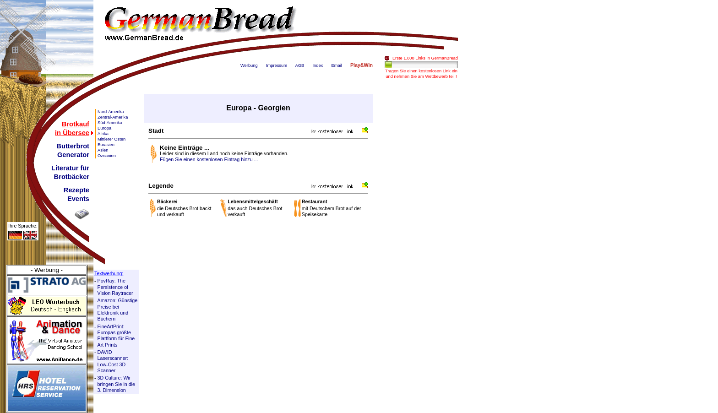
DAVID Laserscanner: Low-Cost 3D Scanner (113, 361)
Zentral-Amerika (113, 117)
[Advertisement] (421, 231)
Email (336, 65)
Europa (104, 128)
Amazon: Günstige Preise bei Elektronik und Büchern (118, 309)
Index (317, 65)
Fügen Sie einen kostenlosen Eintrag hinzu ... (209, 159)
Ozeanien (107, 155)
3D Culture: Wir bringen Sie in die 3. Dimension (116, 384)
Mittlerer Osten (111, 139)
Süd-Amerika (110, 122)
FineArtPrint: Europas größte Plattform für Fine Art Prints (116, 336)
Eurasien (106, 144)
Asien (103, 150)
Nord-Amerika (111, 111)
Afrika (103, 133)
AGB (300, 65)
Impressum (276, 65)
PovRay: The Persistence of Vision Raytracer (115, 287)
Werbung (249, 65)
